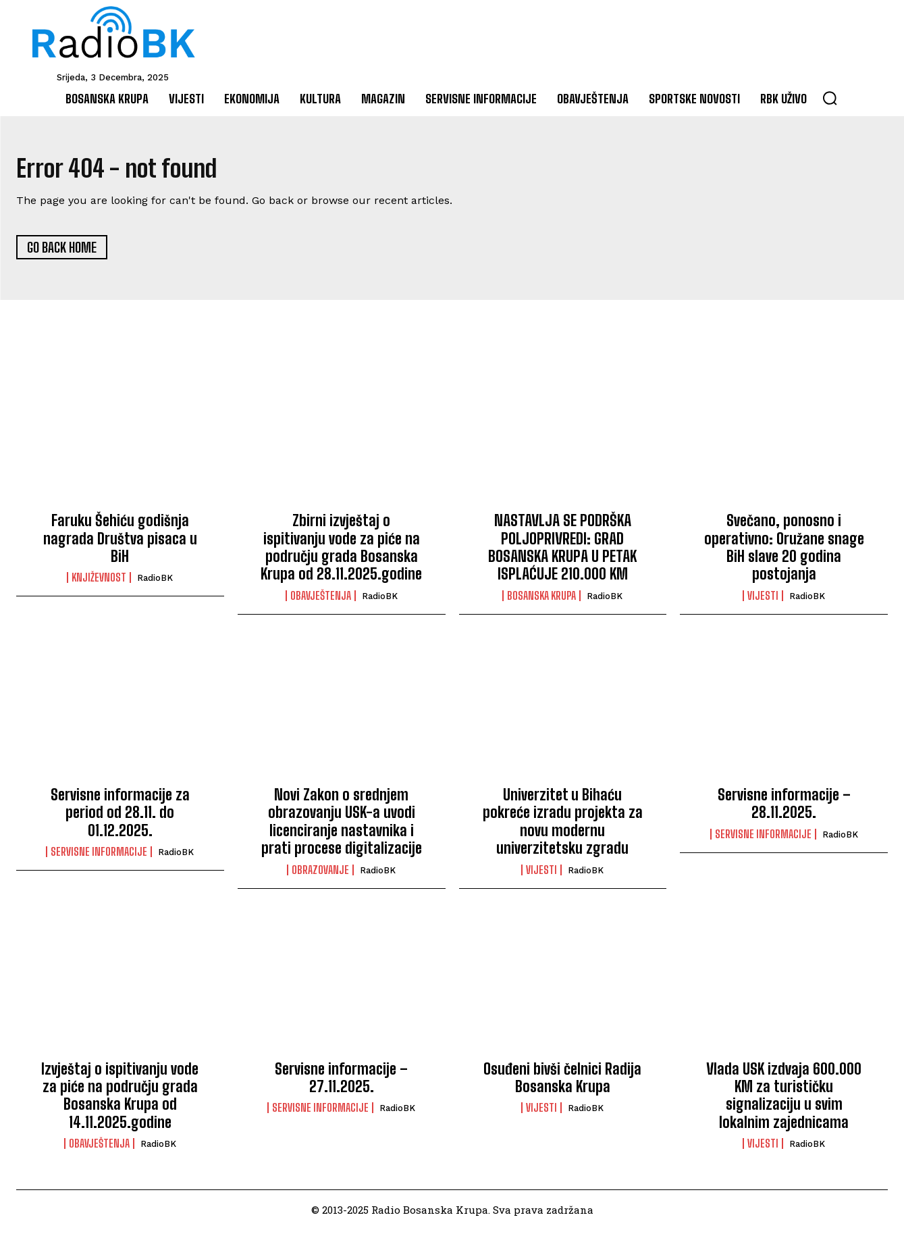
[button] (830, 98)
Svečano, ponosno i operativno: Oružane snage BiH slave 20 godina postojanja (784, 552)
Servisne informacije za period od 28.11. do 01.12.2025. (120, 817)
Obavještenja (320, 599)
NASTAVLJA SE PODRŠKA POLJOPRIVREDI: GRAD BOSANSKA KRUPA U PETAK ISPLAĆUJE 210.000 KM (562, 552)
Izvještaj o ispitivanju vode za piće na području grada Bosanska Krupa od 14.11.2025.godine (119, 1099)
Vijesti (762, 599)
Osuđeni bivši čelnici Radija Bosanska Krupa (562, 1082)
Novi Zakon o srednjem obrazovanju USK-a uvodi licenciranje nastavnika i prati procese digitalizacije (341, 826)
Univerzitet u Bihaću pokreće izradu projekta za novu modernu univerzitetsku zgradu (563, 826)
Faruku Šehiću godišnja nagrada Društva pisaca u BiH (120, 543)
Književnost (99, 582)
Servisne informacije (99, 856)
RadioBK (155, 582)
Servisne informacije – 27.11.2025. (341, 1082)
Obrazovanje (320, 874)
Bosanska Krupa (541, 599)
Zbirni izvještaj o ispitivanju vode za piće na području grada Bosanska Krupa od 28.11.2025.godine (341, 552)
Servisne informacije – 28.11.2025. (784, 808)
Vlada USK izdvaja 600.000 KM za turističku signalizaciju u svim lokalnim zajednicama (783, 1099)
